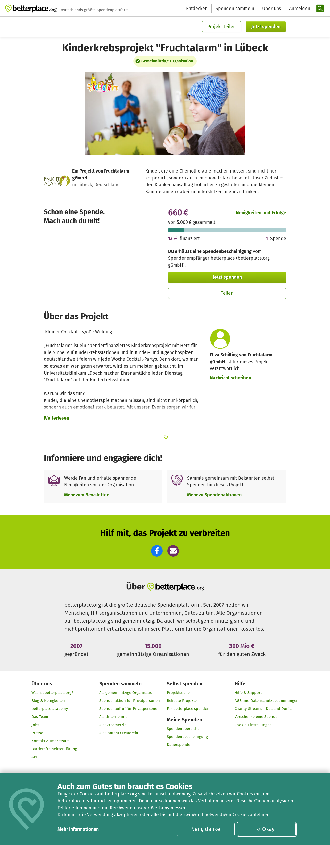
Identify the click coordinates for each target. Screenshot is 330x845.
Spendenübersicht (183, 729)
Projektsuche (178, 693)
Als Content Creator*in (118, 733)
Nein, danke (205, 829)
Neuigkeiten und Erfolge (261, 213)
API (34, 757)
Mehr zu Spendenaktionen (214, 495)
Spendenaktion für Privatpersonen (129, 701)
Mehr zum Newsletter (86, 495)
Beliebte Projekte (182, 701)
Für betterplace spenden (188, 709)
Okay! (266, 829)
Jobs (35, 725)
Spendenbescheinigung (187, 737)
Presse (37, 733)
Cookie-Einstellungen (253, 725)
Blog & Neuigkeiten (48, 701)
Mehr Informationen (78, 829)
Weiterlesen (56, 418)
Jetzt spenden (265, 26)
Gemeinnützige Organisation (167, 61)
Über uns (271, 8)
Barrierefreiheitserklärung (54, 749)
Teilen (227, 293)
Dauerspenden (180, 745)
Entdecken (197, 8)
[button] (157, 551)
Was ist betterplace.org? (52, 693)
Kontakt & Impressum (50, 741)
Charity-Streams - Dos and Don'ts (263, 709)
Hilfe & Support (248, 693)
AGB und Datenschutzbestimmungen (267, 701)
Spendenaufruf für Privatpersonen (129, 709)
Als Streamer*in (113, 725)
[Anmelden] (299, 8)
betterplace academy (49, 709)
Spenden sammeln (235, 8)
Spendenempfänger (188, 258)
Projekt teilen (221, 26)
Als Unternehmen (114, 717)
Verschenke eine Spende (256, 717)
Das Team (39, 717)
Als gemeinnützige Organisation (127, 693)
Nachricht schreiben (230, 378)
